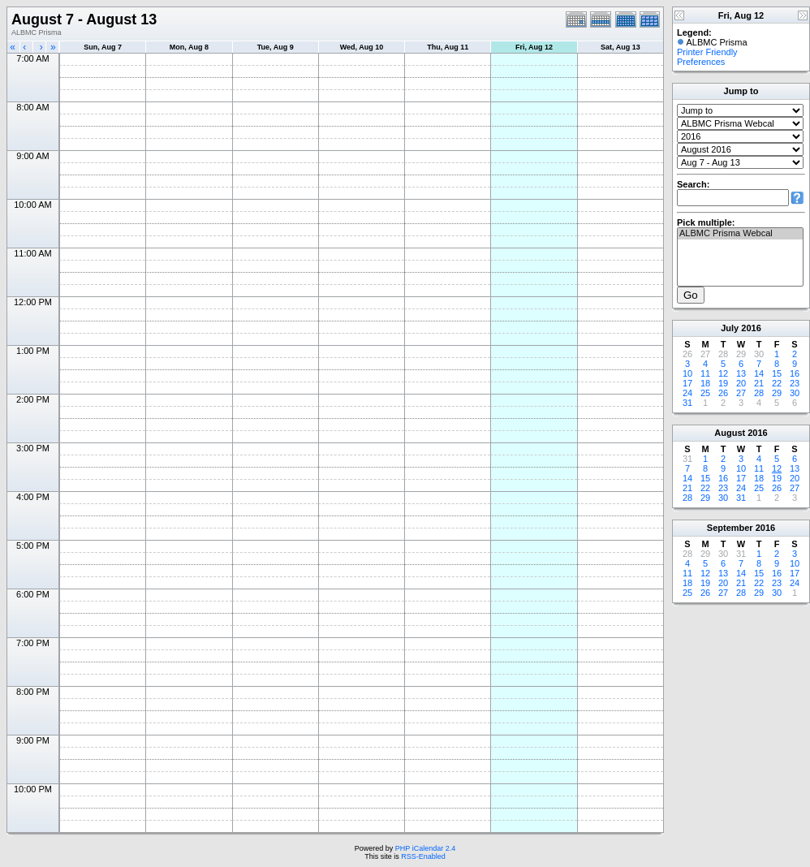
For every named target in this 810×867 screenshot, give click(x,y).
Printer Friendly (707, 52)
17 (687, 383)
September (730, 528)
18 (705, 383)
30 (794, 393)
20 (741, 383)
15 (777, 373)
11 (705, 373)
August (729, 433)
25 (705, 393)
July (730, 328)
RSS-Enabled (423, 856)
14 (759, 373)
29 (777, 393)
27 (741, 393)
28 (759, 393)
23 (794, 383)
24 (687, 393)
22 (777, 383)
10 (687, 373)
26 (723, 393)
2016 (750, 328)
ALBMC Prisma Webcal (740, 233)
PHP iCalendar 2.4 (425, 848)
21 (759, 383)
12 (723, 373)
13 (741, 373)
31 (687, 403)
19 (723, 383)
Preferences (701, 62)
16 (794, 373)
